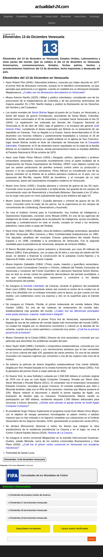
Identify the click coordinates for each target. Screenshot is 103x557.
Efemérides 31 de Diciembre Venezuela (28, 502)
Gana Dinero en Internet (28, 528)
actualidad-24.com (51, 6)
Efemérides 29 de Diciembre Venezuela (28, 518)
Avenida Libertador (33, 286)
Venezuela (29, 465)
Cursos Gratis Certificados (74, 528)
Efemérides (13, 465)
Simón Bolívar (39, 112)
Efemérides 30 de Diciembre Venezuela (28, 510)
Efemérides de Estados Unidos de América (30, 495)
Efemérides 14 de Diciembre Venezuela (24, 459)
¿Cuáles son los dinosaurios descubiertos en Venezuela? (54, 92)
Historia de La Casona (60, 432)
